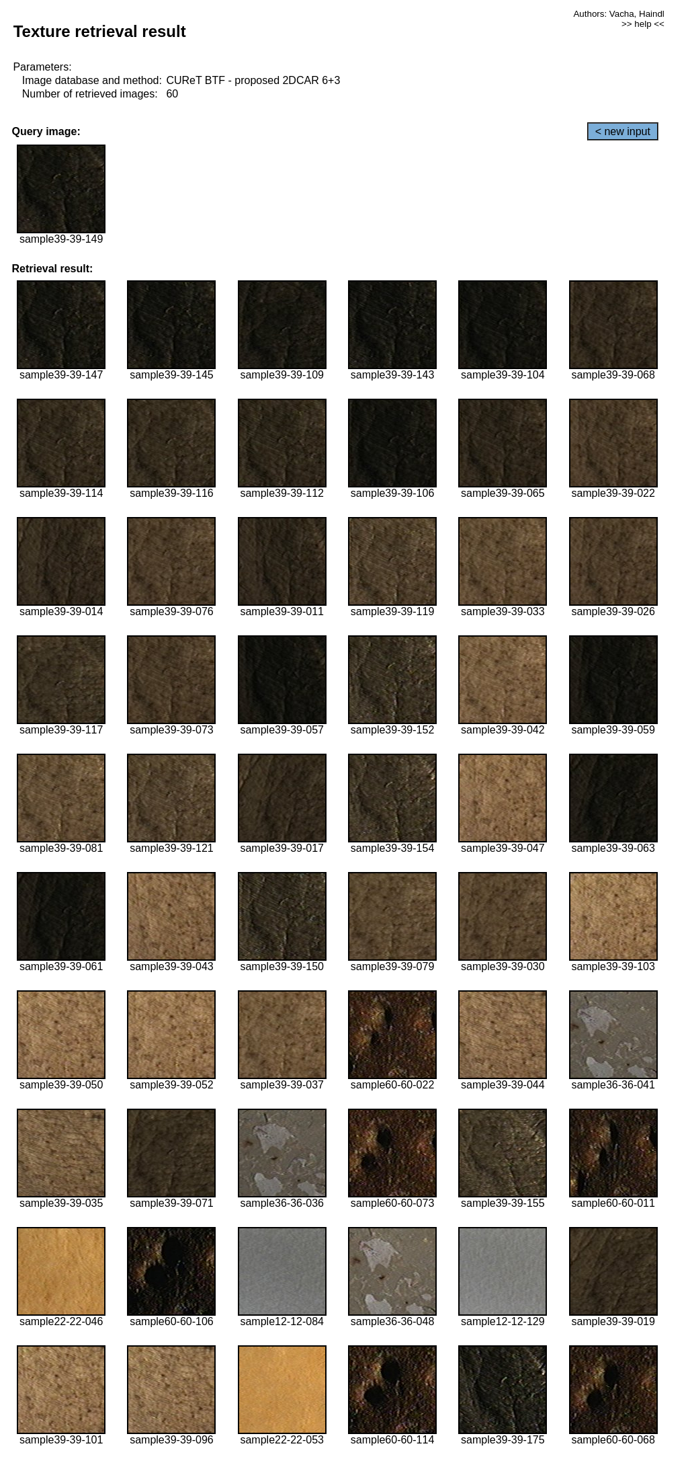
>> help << (642, 24)
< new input (622, 131)
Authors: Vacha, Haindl (618, 14)
